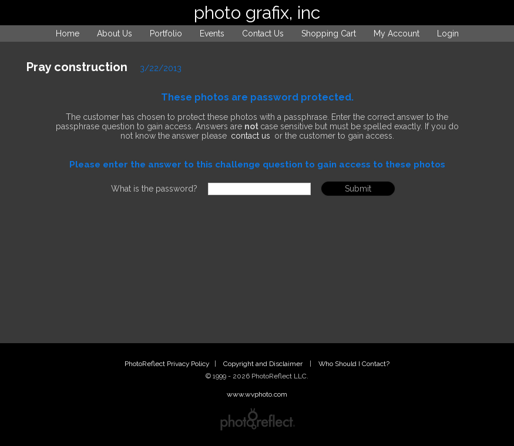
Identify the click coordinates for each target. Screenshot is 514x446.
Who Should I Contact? (353, 364)
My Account (396, 33)
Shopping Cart (328, 33)
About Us (114, 33)
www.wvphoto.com (257, 394)
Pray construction (76, 67)
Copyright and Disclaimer (263, 364)
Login (448, 33)
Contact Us (263, 33)
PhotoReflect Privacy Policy (167, 364)
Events (212, 33)
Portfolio (166, 33)
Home (67, 33)
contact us (250, 135)
